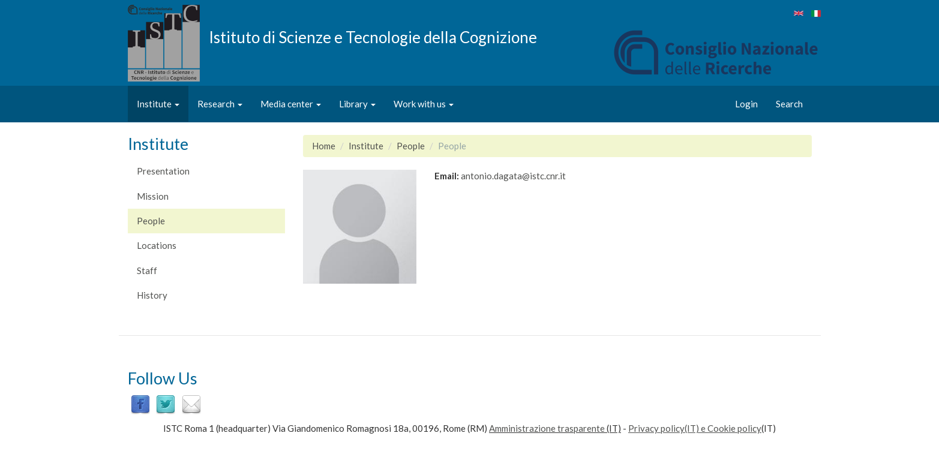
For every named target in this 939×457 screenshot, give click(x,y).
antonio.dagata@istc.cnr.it (513, 175)
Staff (147, 270)
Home (323, 145)
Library (357, 103)
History (152, 295)
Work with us (424, 103)
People (151, 220)
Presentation (163, 171)
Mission (153, 196)
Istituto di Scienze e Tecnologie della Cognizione (373, 36)
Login (746, 103)
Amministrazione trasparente (547, 428)
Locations (156, 245)
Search (789, 103)
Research (219, 103)
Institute (158, 103)
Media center (290, 103)
